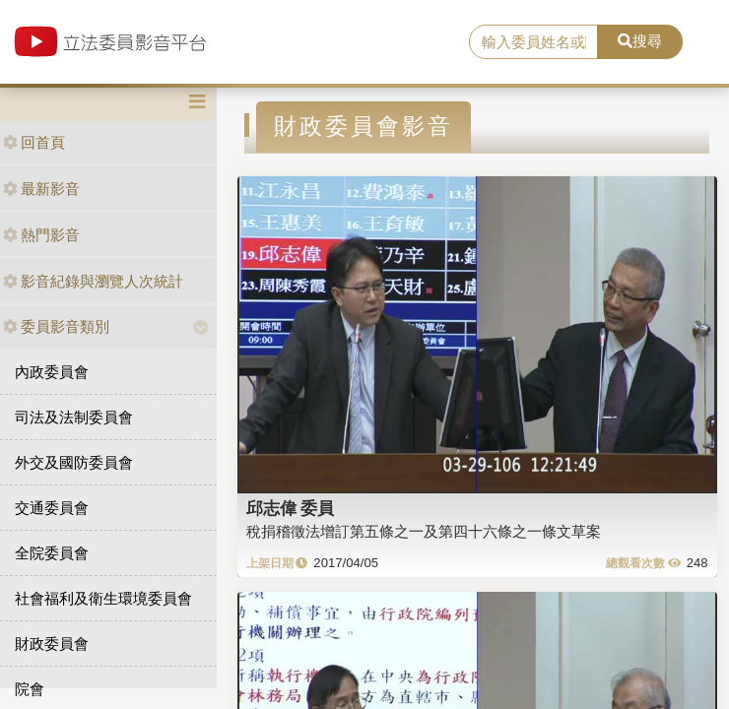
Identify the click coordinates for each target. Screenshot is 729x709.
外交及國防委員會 (74, 462)
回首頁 (34, 142)
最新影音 (41, 188)
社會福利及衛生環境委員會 (103, 598)
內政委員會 (52, 371)
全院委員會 (52, 553)
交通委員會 (52, 507)
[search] (533, 42)
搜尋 (640, 40)
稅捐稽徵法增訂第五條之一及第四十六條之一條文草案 (423, 531)
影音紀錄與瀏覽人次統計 (93, 281)
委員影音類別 (56, 326)
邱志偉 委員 (290, 508)
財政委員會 (52, 643)
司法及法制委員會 (74, 417)
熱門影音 (41, 234)
